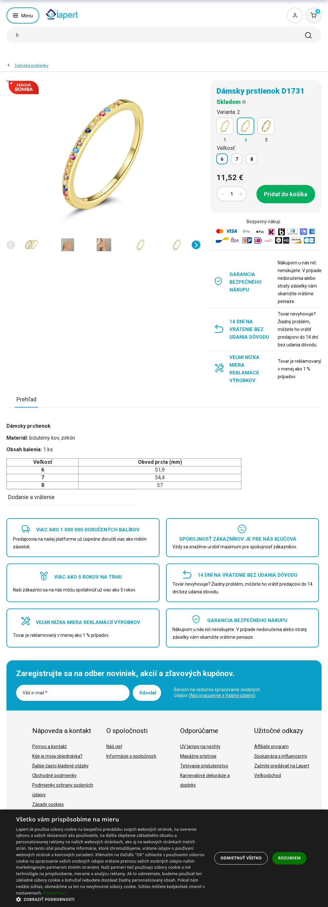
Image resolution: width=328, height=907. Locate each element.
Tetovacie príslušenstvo (204, 765)
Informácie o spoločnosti (131, 756)
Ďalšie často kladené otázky (60, 765)
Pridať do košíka (285, 194)
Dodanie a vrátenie (31, 497)
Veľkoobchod (267, 775)
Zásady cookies (48, 804)
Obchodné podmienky (54, 775)
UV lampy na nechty (200, 746)
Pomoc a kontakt (49, 746)
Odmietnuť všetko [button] (241, 858)
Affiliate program (271, 746)
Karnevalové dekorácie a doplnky (205, 780)
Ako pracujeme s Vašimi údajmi (222, 695)
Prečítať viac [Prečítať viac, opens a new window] (54, 893)
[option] (31, 244)
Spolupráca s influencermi (280, 756)
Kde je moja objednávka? (57, 756)
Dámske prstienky (31, 65)
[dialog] (164, 858)
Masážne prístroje (198, 756)
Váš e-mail (35, 693)
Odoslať (147, 692)
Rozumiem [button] (289, 858)
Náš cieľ (114, 746)
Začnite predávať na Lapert (281, 765)
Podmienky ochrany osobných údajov (62, 790)
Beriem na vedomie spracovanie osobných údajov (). (217, 692)
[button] (10, 245)
